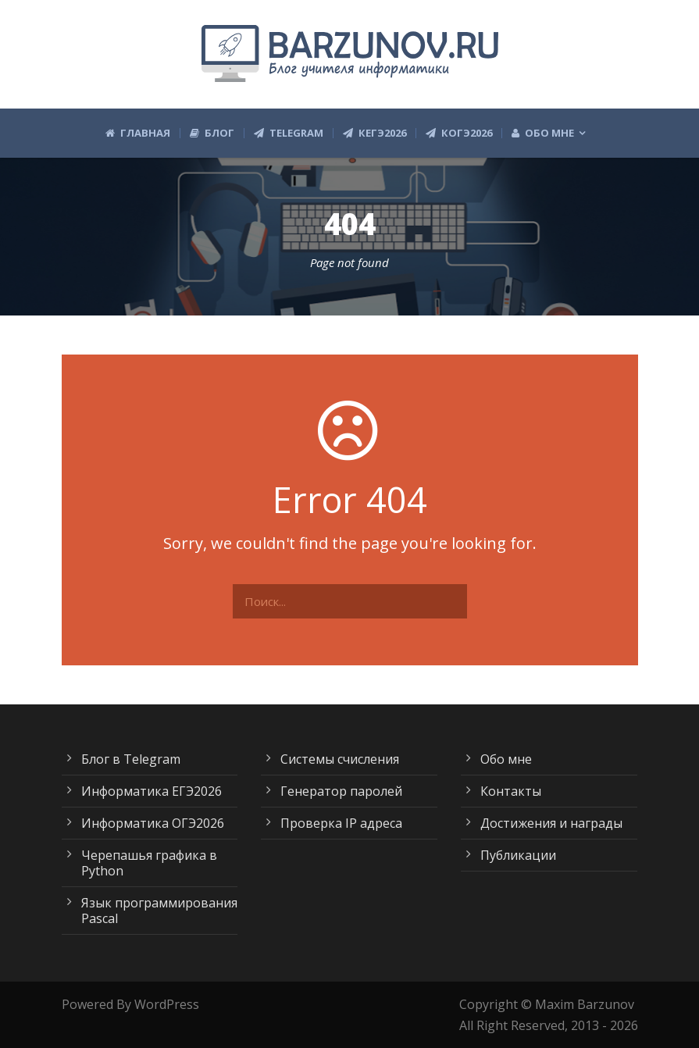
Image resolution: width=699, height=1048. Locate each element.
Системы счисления (339, 759)
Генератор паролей (341, 791)
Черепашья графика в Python (149, 863)
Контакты (510, 791)
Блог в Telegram (130, 759)
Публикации (518, 855)
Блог (212, 133)
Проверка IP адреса (341, 823)
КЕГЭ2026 (374, 133)
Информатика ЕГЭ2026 (151, 791)
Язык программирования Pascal (159, 910)
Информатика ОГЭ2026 (152, 823)
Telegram (288, 133)
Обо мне (543, 133)
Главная (137, 133)
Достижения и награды (551, 823)
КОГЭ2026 (459, 133)
